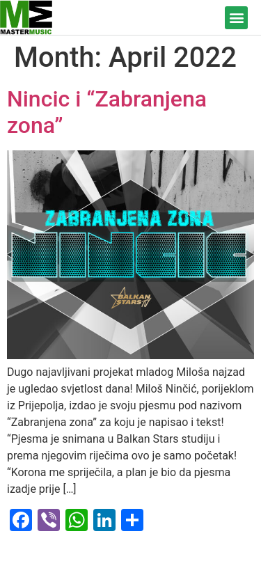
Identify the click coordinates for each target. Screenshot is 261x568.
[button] (236, 17)
